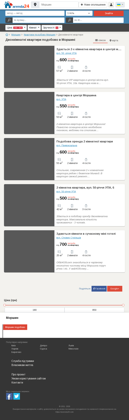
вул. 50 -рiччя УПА (66, 53)
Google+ (114, 288)
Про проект (18, 374)
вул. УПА (61, 99)
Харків (14, 348)
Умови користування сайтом (28, 378)
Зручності (51, 27)
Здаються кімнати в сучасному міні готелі (86, 233)
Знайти (109, 13)
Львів (71, 345)
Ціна (15, 27)
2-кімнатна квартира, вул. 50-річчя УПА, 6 (85, 187)
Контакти (17, 382)
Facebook (99, 288)
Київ (13, 345)
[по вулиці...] (38, 20)
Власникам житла (22, 365)
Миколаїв (73, 348)
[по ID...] (98, 20)
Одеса (43, 348)
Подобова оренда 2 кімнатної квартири (84, 141)
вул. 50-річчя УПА (66, 191)
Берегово (16, 352)
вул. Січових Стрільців (68, 237)
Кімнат (33, 27)
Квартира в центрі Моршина (76, 95)
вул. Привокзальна (66, 145)
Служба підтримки (22, 361)
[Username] (59, 5)
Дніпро (43, 345)
